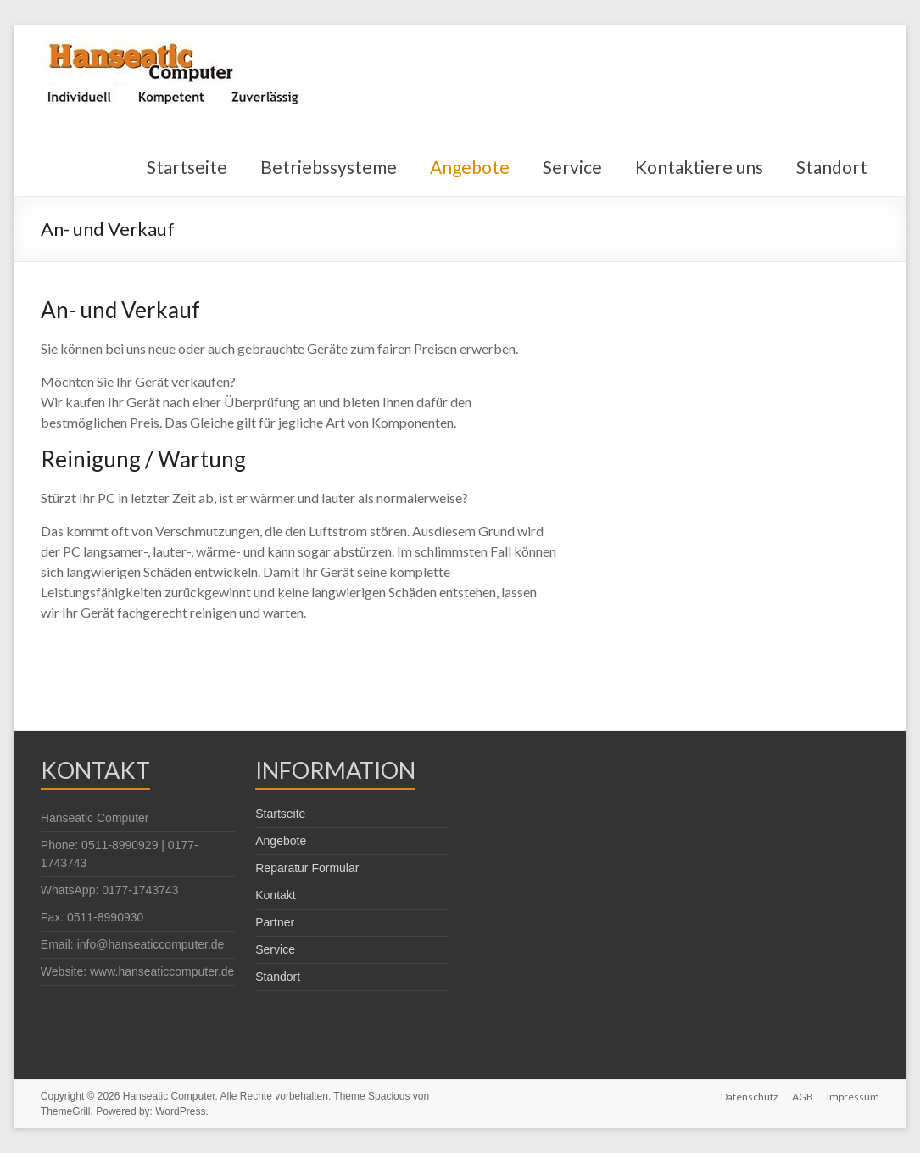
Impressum (853, 1095)
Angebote (470, 166)
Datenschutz (749, 1095)
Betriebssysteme (328, 166)
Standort (831, 166)
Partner (274, 922)
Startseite (187, 166)
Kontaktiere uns (699, 166)
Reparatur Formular (307, 868)
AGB (802, 1095)
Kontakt (275, 895)
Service (572, 166)
